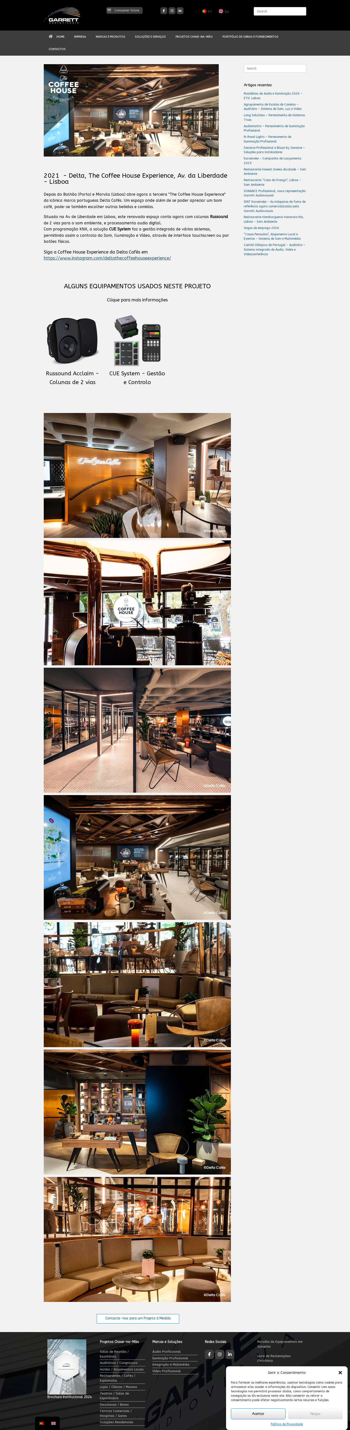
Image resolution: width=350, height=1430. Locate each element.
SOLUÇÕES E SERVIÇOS (150, 36)
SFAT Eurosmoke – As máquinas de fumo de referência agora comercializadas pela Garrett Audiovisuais (275, 206)
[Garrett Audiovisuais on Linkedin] (180, 10)
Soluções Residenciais (116, 1422)
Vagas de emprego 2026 (261, 228)
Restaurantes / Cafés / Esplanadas (117, 1378)
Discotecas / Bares (114, 1404)
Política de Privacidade (287, 1424)
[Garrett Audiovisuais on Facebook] (163, 10)
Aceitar (258, 1414)
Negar (315, 1414)
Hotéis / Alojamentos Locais (122, 1369)
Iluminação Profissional (170, 1358)
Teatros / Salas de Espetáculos (114, 1396)
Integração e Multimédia (170, 1364)
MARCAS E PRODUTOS (110, 36)
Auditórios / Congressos (119, 1363)
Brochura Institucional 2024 (69, 1397)
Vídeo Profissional (166, 1371)
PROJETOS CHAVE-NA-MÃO (194, 36)
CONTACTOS (57, 49)
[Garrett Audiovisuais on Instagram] (172, 10)
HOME (56, 36)
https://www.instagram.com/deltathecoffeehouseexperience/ (107, 258)
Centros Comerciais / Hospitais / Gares (116, 1413)
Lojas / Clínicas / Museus (118, 1387)
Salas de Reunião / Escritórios (114, 1354)
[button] (340, 1372)
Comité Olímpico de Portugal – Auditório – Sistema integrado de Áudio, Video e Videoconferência (274, 249)
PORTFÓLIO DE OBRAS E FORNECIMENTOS (250, 36)
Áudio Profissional (166, 1351)
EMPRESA (80, 36)
